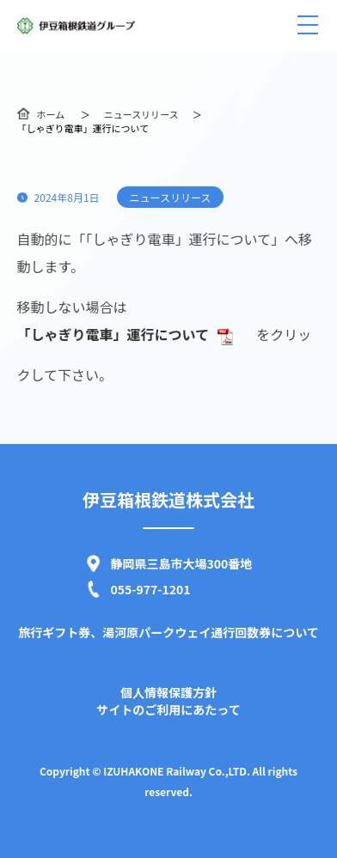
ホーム (51, 114)
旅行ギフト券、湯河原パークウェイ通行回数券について (168, 632)
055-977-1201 (151, 589)
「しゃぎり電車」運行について (126, 334)
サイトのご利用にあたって (168, 709)
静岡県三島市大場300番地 (182, 563)
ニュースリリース (141, 114)
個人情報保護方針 (168, 692)
